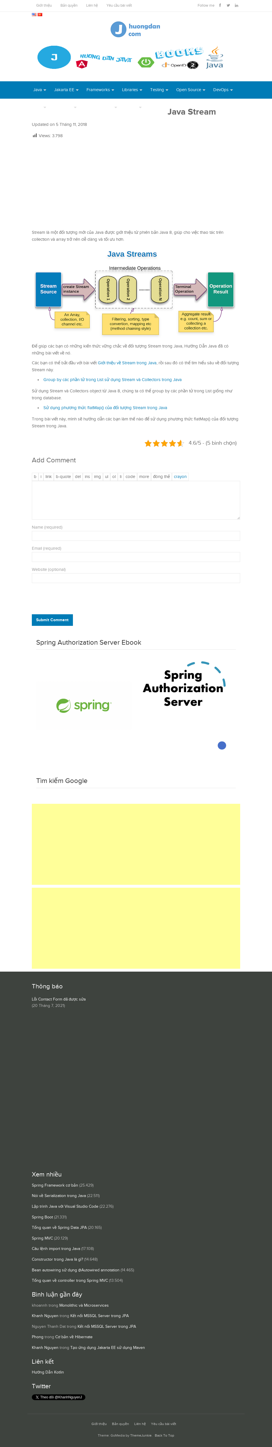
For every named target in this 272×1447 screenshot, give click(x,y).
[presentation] (71, 600)
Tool (37, 107)
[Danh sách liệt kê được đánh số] (106, 477)
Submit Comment (52, 619)
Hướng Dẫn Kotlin (48, 1372)
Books (156, 107)
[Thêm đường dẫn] (48, 477)
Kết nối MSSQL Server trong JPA (99, 1316)
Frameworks (98, 89)
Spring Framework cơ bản (55, 1185)
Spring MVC (42, 1238)
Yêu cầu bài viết (119, 5)
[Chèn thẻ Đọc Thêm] (144, 477)
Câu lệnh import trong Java (56, 1248)
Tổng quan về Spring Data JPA (59, 1227)
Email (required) (46, 548)
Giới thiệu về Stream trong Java (127, 363)
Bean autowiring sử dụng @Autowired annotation (76, 1270)
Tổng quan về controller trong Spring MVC (70, 1280)
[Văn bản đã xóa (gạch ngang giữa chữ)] (78, 477)
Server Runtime (98, 107)
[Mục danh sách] (121, 477)
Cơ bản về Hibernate (74, 1337)
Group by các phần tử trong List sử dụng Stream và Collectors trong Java (112, 379)
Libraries (130, 89)
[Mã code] (130, 477)
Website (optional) (49, 569)
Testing (157, 89)
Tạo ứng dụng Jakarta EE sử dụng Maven (107, 1347)
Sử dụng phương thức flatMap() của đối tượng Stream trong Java (105, 407)
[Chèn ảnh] (97, 477)
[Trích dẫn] (63, 477)
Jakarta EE (64, 89)
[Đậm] (35, 477)
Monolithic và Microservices (84, 1305)
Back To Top (164, 1435)
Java (37, 89)
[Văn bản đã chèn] (87, 477)
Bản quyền (69, 5)
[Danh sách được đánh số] (114, 477)
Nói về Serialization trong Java (59, 1196)
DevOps (221, 89)
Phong (37, 1337)
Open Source (188, 89)
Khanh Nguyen (45, 1316)
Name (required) (47, 527)
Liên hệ (92, 5)
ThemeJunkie (141, 1435)
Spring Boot (42, 1217)
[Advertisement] (136, 184)
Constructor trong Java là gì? (57, 1259)
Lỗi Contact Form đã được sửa (59, 999)
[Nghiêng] (40, 477)
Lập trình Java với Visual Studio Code (65, 1206)
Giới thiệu (44, 5)
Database (63, 107)
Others (131, 107)
